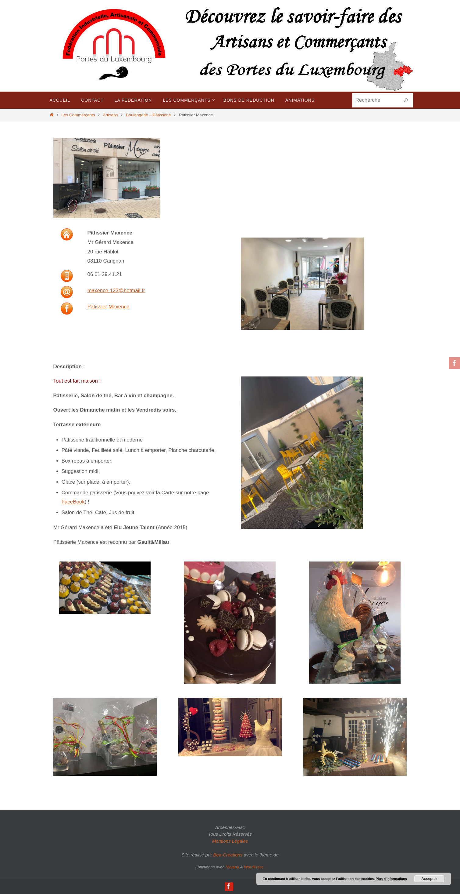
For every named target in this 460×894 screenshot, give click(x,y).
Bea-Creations (227, 854)
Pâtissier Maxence (108, 307)
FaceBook (73, 502)
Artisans (110, 115)
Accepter (429, 879)
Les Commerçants (78, 115)
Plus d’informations (391, 879)
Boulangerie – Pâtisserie (148, 115)
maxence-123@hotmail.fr (116, 290)
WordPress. (254, 867)
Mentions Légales (230, 841)
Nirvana (232, 867)
